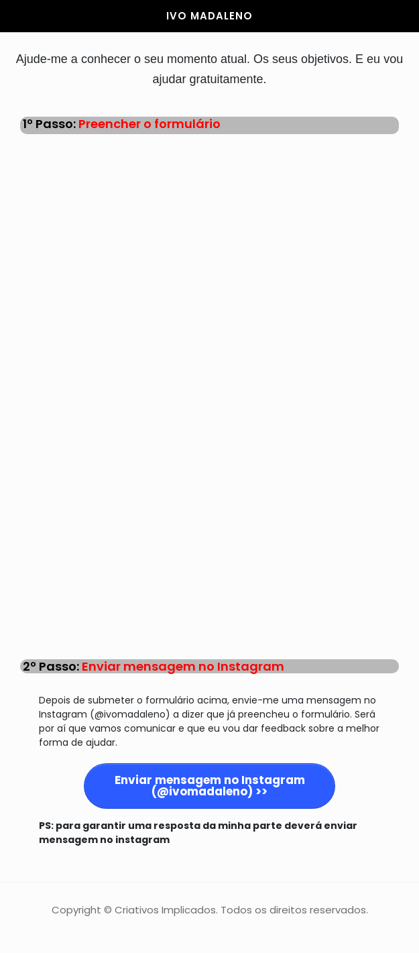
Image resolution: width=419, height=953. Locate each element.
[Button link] (209, 786)
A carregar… (209, 395)
